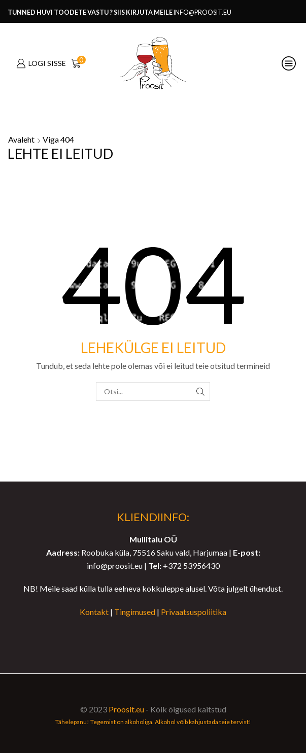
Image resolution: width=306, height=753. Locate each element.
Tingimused (134, 612)
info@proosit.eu (202, 12)
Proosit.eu (126, 709)
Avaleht (21, 139)
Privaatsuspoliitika (193, 612)
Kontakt (94, 612)
